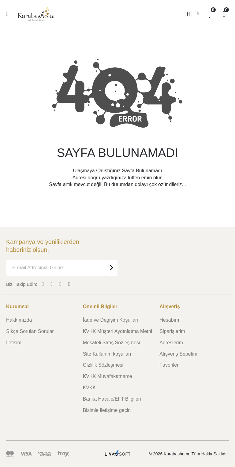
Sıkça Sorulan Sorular (30, 331)
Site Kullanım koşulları (107, 354)
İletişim (13, 342)
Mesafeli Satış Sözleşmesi (111, 342)
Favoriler (168, 365)
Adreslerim (171, 342)
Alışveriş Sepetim (178, 354)
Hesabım (169, 320)
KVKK (89, 387)
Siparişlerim (172, 331)
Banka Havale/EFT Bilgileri (112, 399)
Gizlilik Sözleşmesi (103, 365)
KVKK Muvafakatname (107, 376)
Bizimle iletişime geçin (107, 410)
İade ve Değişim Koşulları (110, 320)
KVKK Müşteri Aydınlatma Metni (117, 331)
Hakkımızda (19, 320)
